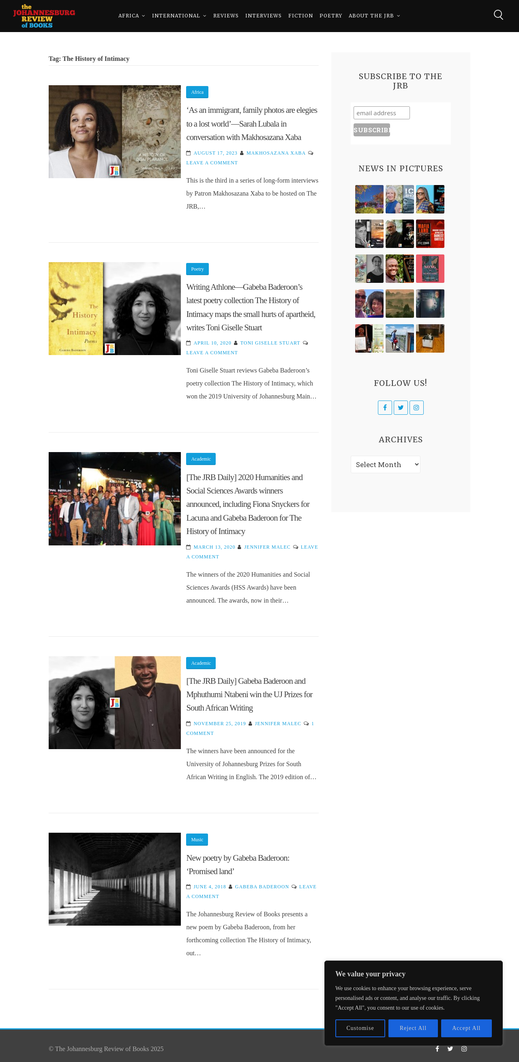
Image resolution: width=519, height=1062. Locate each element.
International (176, 16)
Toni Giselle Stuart (270, 343)
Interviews (263, 16)
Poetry (331, 16)
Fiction (300, 16)
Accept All (466, 1028)
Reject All (413, 1028)
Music (197, 839)
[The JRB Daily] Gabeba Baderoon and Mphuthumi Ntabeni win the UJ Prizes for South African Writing (249, 694)
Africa (128, 16)
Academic (201, 459)
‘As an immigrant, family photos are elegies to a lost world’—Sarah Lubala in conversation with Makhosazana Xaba (251, 123)
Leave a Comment (212, 163)
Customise (360, 1028)
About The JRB (371, 16)
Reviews (226, 16)
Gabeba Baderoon (262, 887)
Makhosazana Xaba (276, 153)
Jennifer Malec (267, 547)
